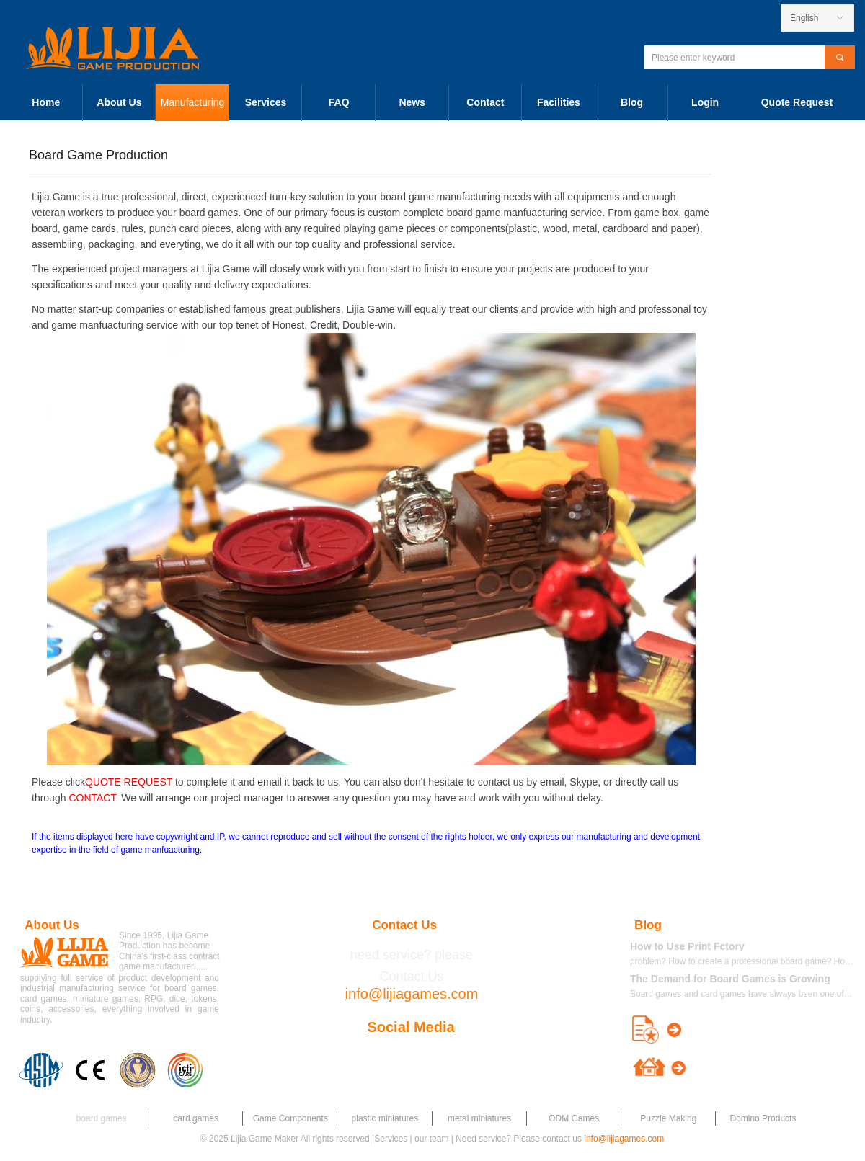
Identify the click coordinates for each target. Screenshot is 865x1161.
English (804, 18)
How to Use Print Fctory (687, 946)
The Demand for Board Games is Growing (730, 979)
